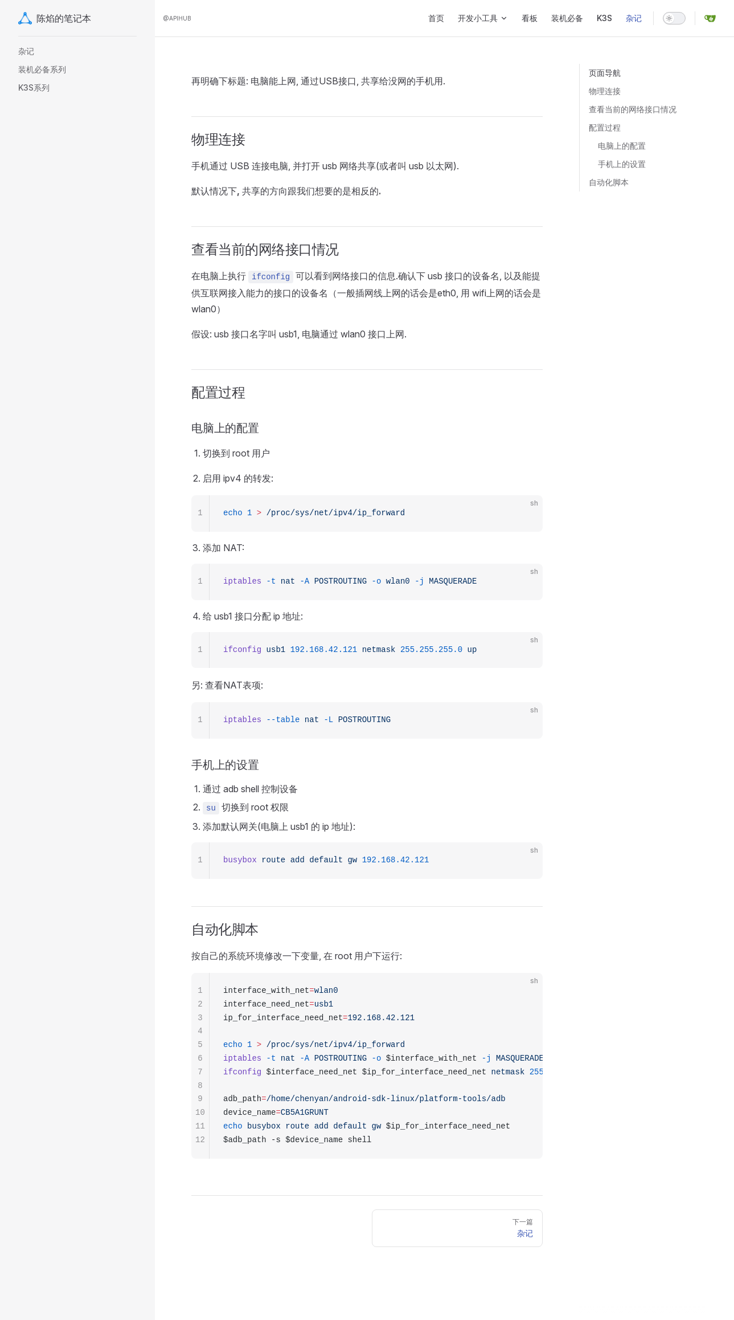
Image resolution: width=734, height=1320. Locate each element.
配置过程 (605, 127)
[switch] (674, 18)
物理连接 (605, 91)
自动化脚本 (609, 182)
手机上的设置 (622, 164)
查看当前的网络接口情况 (632, 109)
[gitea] (710, 18)
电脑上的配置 (622, 145)
